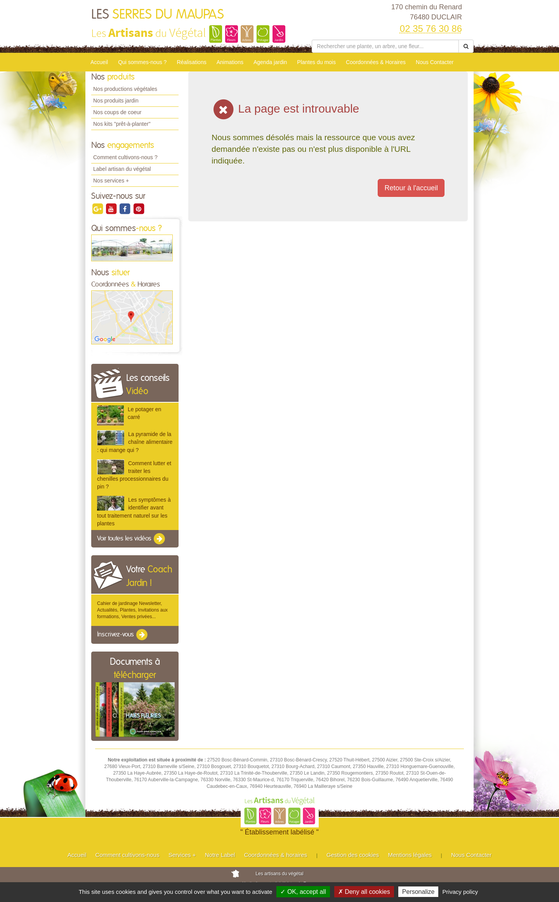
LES (157, 14)
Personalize (418, 891)
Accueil (99, 62)
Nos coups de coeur (117, 112)
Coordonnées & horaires (275, 855)
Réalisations (191, 62)
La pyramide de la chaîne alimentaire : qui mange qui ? (134, 442)
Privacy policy (460, 891)
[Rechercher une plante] (385, 46)
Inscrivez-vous (123, 634)
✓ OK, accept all (303, 891)
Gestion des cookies (352, 855)
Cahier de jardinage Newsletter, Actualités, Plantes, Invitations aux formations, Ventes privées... (132, 610)
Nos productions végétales (125, 89)
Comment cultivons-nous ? (125, 157)
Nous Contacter (434, 62)
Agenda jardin (270, 62)
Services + (182, 855)
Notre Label (220, 855)
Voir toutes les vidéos (131, 539)
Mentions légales (410, 855)
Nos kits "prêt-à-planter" (122, 124)
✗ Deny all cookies (364, 891)
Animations (230, 62)
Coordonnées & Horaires (376, 62)
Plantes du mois (316, 62)
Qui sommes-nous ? (142, 62)
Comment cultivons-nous (127, 855)
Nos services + (111, 180)
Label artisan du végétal (122, 169)
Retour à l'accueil (411, 188)
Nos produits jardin (116, 100)
